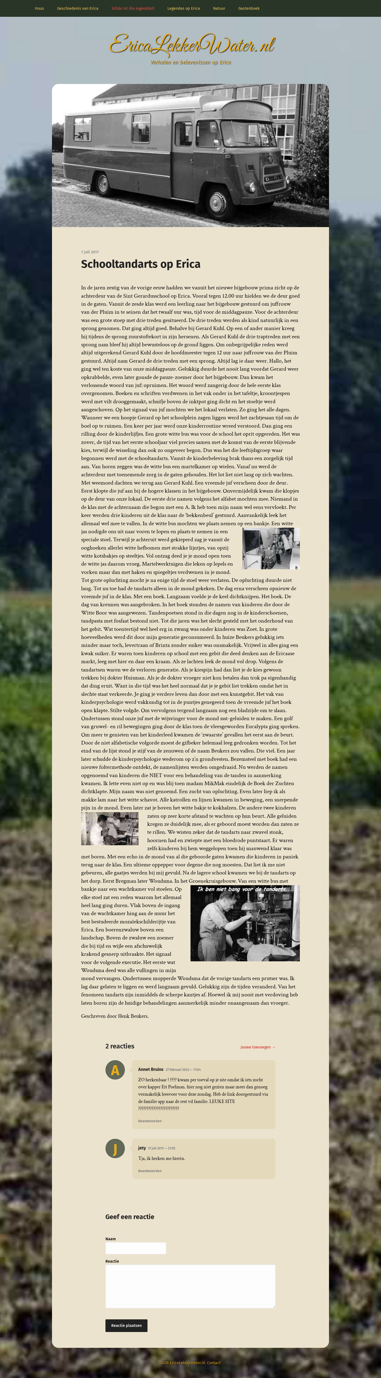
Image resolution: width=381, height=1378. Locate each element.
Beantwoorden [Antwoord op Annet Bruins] (150, 1121)
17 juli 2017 (161, 1148)
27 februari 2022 (183, 1070)
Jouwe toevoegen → (258, 1047)
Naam (110, 1239)
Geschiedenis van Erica (77, 8)
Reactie (112, 1261)
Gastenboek (249, 8)
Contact (214, 1362)
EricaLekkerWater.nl (190, 46)
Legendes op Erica (183, 8)
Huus (39, 8)
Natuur (219, 8)
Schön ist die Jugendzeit (133, 8)
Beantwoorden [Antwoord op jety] (150, 1171)
